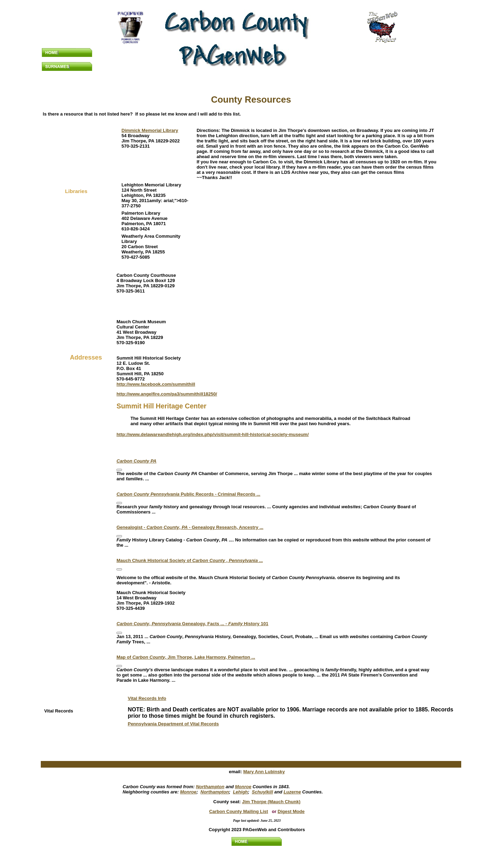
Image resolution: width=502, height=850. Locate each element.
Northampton (210, 786)
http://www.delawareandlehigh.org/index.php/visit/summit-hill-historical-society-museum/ (212, 434)
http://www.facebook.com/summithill (155, 384)
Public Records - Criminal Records (188, 494)
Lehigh (240, 791)
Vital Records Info (147, 698)
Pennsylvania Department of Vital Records (173, 723)
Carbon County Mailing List (238, 811)
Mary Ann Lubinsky (264, 771)
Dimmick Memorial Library (150, 130)
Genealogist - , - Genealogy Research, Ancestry (189, 527)
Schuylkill (262, 791)
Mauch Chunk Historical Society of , (189, 560)
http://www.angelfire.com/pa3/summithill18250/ (166, 394)
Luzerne (292, 791)
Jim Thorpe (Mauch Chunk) (271, 801)
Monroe (243, 786)
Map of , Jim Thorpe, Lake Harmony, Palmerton (185, 657)
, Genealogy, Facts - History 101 (192, 623)
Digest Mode (290, 811)
